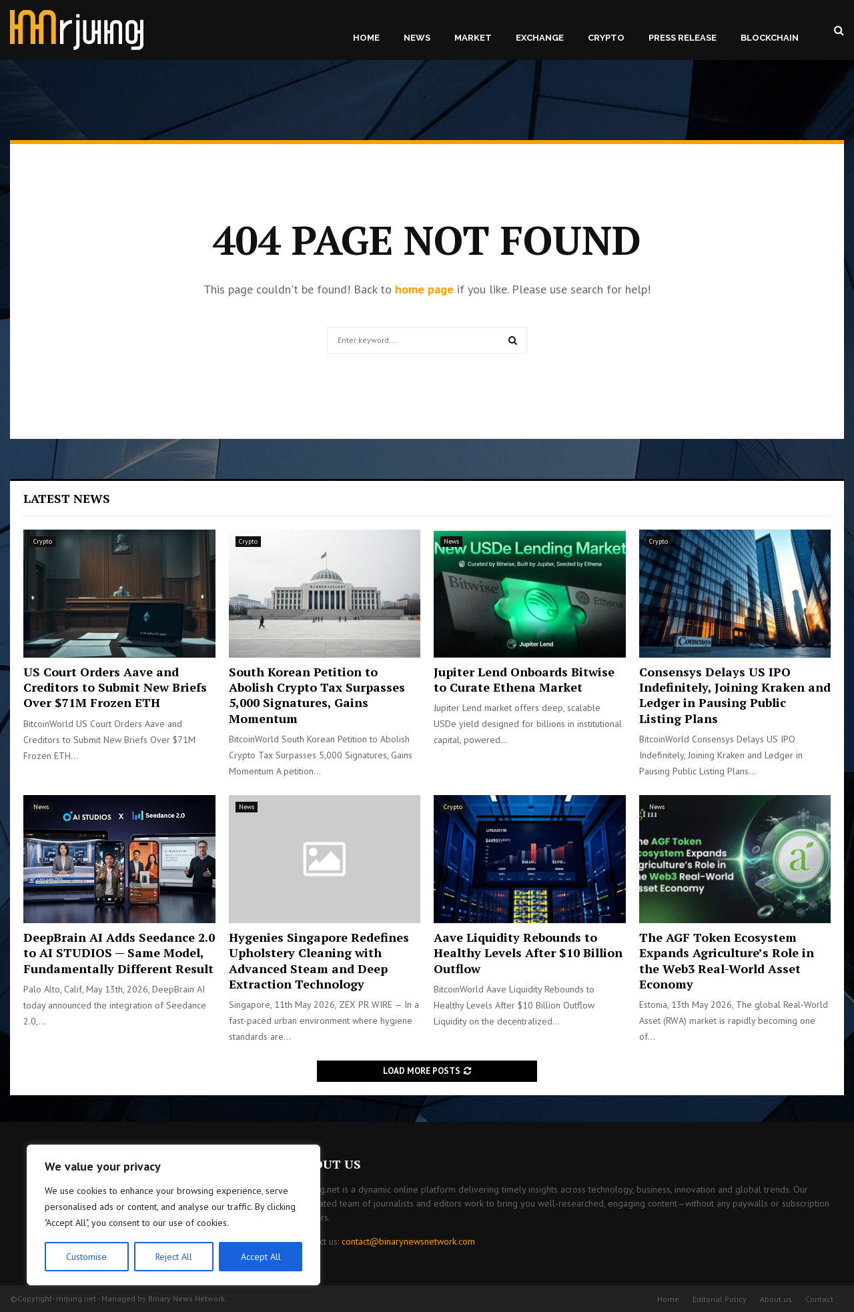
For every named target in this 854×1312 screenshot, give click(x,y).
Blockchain (770, 38)
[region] (173, 1215)
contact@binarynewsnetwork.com (408, 1241)
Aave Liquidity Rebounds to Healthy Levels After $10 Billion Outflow (528, 952)
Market (473, 38)
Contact (819, 1299)
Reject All (173, 1257)
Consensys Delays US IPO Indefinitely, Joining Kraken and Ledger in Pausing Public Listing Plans (735, 695)
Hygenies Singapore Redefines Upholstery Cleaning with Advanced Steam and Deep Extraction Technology (319, 960)
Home (366, 38)
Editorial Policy (720, 1299)
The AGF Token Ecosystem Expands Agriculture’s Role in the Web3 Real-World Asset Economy (726, 960)
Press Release (683, 38)
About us (776, 1299)
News (417, 38)
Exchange (540, 38)
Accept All (261, 1257)
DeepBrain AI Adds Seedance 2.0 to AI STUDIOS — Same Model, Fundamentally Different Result (119, 952)
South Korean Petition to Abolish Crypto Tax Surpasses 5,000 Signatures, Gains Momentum (317, 695)
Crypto (606, 38)
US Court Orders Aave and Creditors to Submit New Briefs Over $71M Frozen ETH (115, 687)
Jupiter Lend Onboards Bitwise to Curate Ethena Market (524, 679)
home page (424, 289)
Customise (86, 1257)
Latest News (66, 498)
